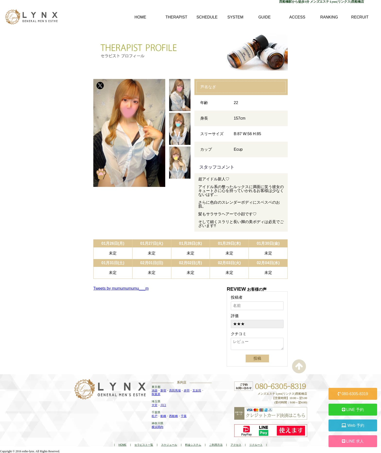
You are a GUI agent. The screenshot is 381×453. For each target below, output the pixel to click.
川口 (163, 405)
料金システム (193, 444)
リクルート (256, 444)
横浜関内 (157, 427)
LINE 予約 (353, 410)
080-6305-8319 (353, 394)
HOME (122, 444)
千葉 (184, 416)
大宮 (154, 405)
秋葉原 (156, 394)
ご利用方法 (216, 444)
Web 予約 (352, 425)
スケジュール (169, 444)
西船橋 (173, 416)
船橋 (163, 416)
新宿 (163, 390)
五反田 (196, 390)
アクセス (236, 444)
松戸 (154, 416)
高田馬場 (175, 390)
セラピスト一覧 (143, 444)
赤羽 (187, 390)
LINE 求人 (353, 441)
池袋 (154, 390)
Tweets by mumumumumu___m (121, 288)
